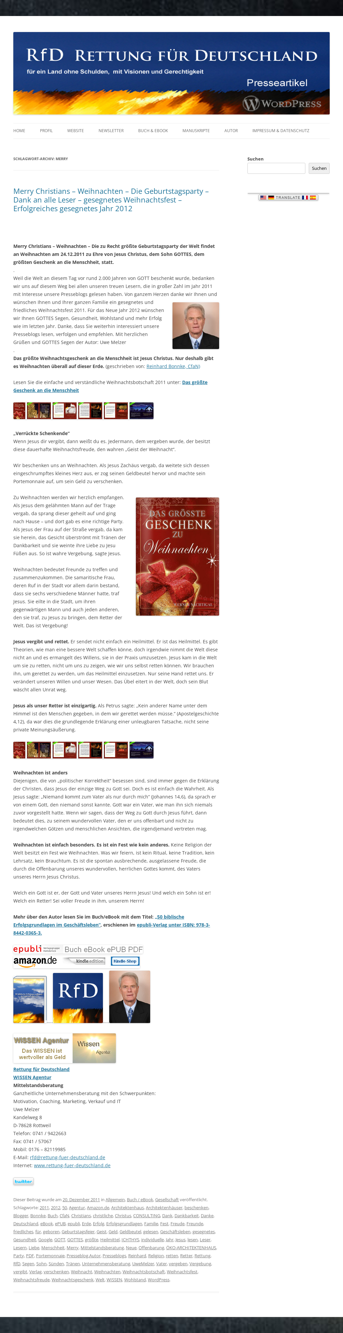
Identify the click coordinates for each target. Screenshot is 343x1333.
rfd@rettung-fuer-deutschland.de (67, 1157)
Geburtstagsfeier (78, 1232)
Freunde (194, 1224)
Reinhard (137, 1256)
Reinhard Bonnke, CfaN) (173, 366)
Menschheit (53, 1248)
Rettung (202, 1256)
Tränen (73, 1264)
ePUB (60, 1224)
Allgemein (115, 1200)
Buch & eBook (153, 130)
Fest (164, 1224)
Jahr (169, 1240)
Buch (53, 1216)
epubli (74, 1224)
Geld (113, 1232)
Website (75, 130)
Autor (231, 130)
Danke (207, 1216)
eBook (46, 1224)
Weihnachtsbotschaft (144, 1272)
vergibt (20, 1272)
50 (64, 1208)
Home (19, 130)
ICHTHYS (130, 1240)
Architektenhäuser (164, 1208)
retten (172, 1256)
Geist (102, 1232)
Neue (131, 1248)
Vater (161, 1264)
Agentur (77, 1208)
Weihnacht (81, 1272)
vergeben (178, 1264)
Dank (167, 1216)
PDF (30, 1256)
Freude (177, 1224)
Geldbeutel (130, 1232)
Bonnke (38, 1216)
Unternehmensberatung (106, 1264)
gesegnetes (203, 1232)
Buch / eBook (140, 1200)
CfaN (64, 1216)
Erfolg (98, 1224)
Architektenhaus (127, 1208)
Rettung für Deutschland (41, 1069)
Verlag (35, 1272)
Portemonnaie (50, 1256)
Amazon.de (98, 1208)
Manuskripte (196, 130)
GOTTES (75, 1240)
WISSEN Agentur (32, 1077)
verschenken (56, 1272)
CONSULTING (146, 1216)
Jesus (180, 1240)
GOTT (59, 1240)
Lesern (20, 1248)
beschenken (196, 1208)
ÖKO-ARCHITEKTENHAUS (191, 1248)
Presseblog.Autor (84, 1256)
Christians (81, 1216)
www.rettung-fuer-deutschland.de (72, 1165)
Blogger (20, 1216)
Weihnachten (107, 1272)
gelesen (150, 1232)
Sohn (41, 1264)
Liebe (34, 1248)
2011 (44, 1208)
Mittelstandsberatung (102, 1248)
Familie (151, 1224)
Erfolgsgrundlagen (124, 1224)
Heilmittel (110, 1240)
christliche (103, 1216)
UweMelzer (143, 1264)
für (38, 1232)
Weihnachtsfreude (31, 1280)
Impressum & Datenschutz (280, 130)
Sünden (56, 1264)
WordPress (159, 1280)
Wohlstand (135, 1280)
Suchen (255, 159)
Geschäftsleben (175, 1232)
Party (18, 1256)
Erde (86, 1224)
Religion (156, 1256)
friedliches (23, 1232)
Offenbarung (151, 1248)
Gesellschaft (167, 1200)
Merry (73, 1248)
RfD (16, 1264)
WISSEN (114, 1280)
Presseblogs (114, 1256)
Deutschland (25, 1224)
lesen (192, 1240)
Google (45, 1240)
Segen (28, 1264)
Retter (186, 1256)
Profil (46, 130)
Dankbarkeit (186, 1216)
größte (91, 1240)
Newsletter (111, 130)
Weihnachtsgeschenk (73, 1280)
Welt (100, 1280)
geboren (51, 1232)
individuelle (152, 1240)
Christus (123, 1216)
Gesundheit (24, 1240)
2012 (55, 1208)
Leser (205, 1240)
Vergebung (200, 1264)
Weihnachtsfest (182, 1272)
